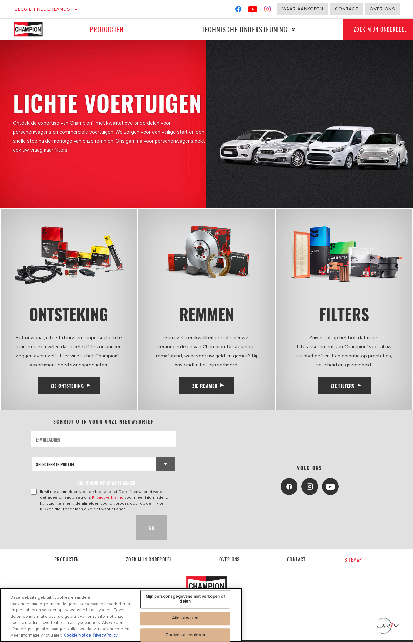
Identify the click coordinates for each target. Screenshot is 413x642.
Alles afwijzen (185, 618)
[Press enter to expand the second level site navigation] (289, 29)
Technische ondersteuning (241, 29)
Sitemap (356, 561)
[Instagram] (267, 10)
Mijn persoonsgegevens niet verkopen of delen (185, 599)
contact (296, 560)
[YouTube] (252, 10)
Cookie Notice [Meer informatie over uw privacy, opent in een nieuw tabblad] (77, 635)
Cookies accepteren (185, 634)
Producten (105, 29)
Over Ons (229, 560)
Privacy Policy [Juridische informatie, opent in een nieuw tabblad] (105, 635)
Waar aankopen (302, 9)
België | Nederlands (43, 9)
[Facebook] (238, 10)
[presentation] (80, 529)
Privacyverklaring (108, 499)
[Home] (32, 29)
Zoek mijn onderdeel (149, 560)
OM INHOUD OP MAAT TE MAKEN (106, 484)
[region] (121, 615)
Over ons (382, 9)
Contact (346, 9)
